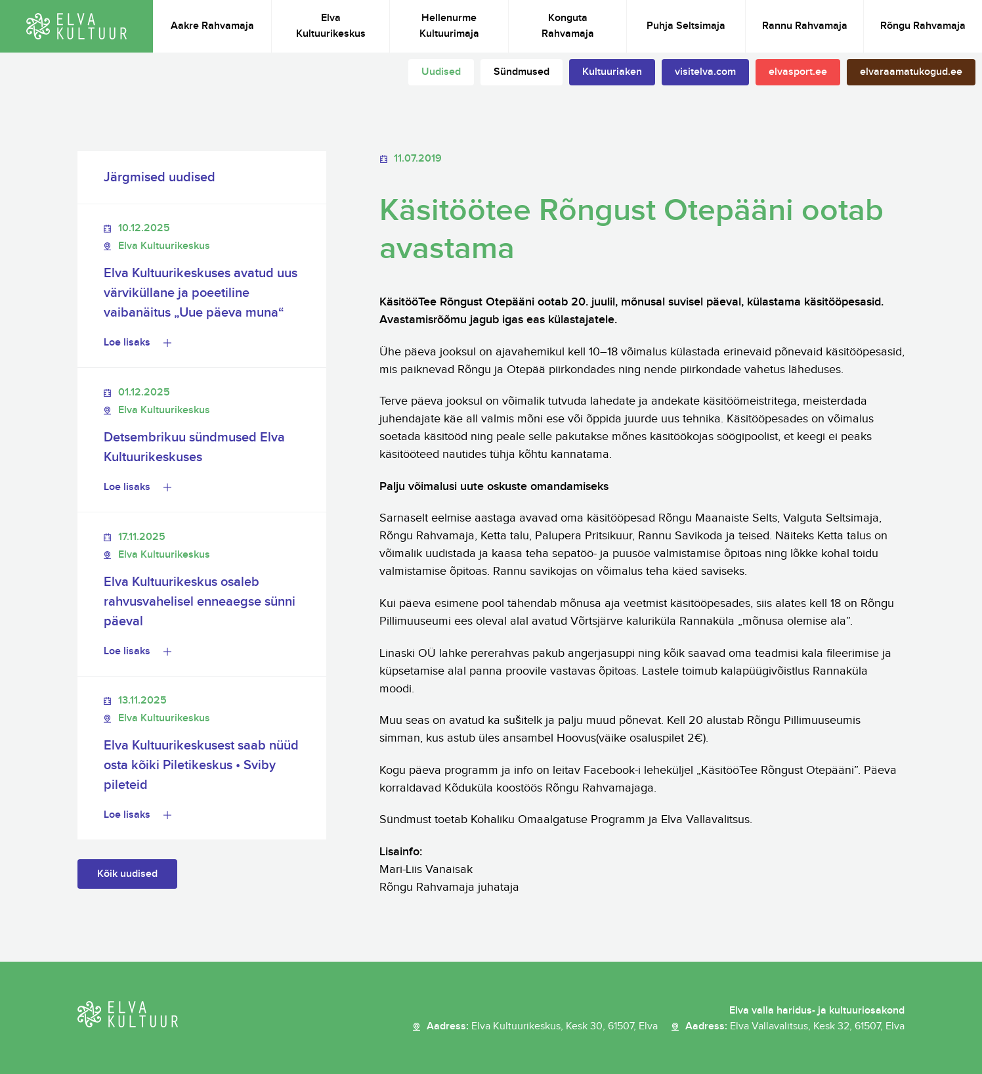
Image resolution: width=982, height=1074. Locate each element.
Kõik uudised (127, 874)
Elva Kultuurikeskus (331, 26)
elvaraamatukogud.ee (911, 72)
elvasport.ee (798, 72)
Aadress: (542, 1027)
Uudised (441, 72)
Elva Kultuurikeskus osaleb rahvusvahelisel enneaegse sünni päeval (199, 601)
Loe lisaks (127, 342)
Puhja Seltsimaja (686, 26)
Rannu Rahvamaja (804, 26)
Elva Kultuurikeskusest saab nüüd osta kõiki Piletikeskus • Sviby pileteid (201, 765)
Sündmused (521, 72)
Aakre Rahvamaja (212, 26)
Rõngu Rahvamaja (923, 26)
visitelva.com (705, 72)
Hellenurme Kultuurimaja (449, 26)
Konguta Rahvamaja (568, 26)
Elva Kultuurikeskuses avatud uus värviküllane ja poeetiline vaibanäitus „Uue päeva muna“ (200, 293)
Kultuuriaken (612, 72)
